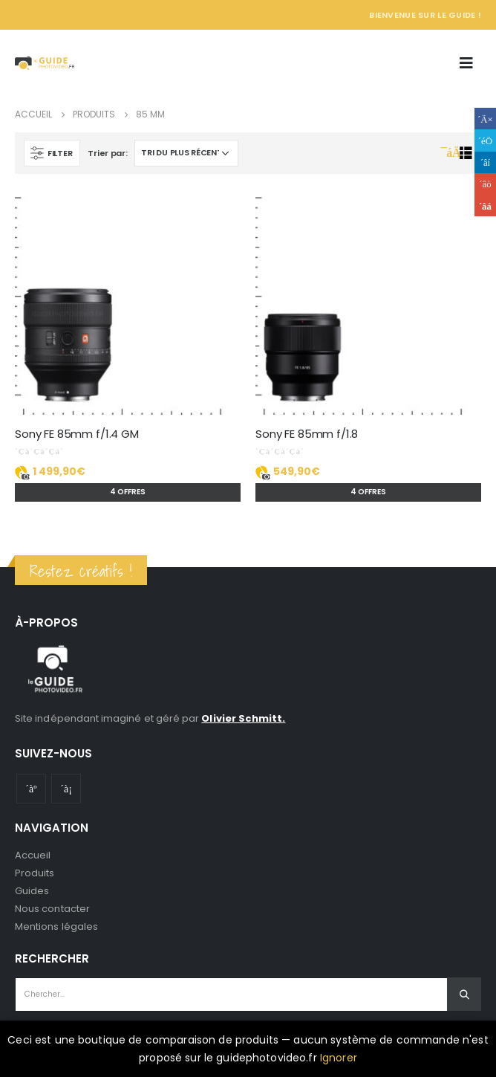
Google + (485, 184)
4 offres (128, 491)
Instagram (66, 788)
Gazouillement (485, 140)
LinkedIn (485, 162)
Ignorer (338, 1057)
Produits (35, 873)
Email (485, 205)
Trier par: (107, 153)
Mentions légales (56, 926)
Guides (32, 891)
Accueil (32, 855)
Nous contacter (52, 909)
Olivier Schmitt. (243, 718)
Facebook (485, 118)
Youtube (31, 788)
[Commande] (186, 153)
